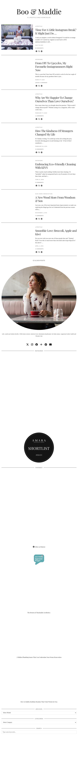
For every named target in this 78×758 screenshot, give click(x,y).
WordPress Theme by (66, 755)
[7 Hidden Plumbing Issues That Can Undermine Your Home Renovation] (39, 637)
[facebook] (36, 344)
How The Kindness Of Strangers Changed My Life (54, 132)
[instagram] (32, 344)
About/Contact (26, 754)
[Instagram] (20, 371)
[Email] (50, 344)
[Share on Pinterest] (41, 51)
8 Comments (39, 48)
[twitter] (27, 344)
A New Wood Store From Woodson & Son (55, 199)
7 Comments (39, 215)
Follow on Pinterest (39, 547)
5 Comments (39, 149)
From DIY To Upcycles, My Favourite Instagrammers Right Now (53, 66)
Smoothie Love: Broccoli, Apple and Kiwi (56, 232)
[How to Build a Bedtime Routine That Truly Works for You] (39, 681)
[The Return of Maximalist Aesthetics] (39, 592)
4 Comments (39, 116)
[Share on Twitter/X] (39, 51)
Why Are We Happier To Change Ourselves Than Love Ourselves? (54, 99)
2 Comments (39, 249)
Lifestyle (38, 26)
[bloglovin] (41, 344)
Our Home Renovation (44, 194)
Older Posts (39, 260)
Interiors (39, 59)
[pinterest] (46, 344)
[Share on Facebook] (36, 51)
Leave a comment (41, 82)
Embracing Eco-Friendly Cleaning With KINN (55, 166)
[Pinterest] (20, 488)
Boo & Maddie (39, 11)
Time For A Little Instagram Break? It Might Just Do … (55, 31)
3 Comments (39, 182)
